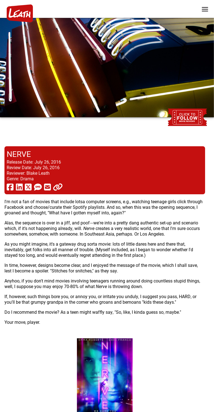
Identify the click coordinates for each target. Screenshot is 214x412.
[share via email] (47, 186)
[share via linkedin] (19, 186)
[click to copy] (58, 186)
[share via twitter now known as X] (28, 186)
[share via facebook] (10, 186)
